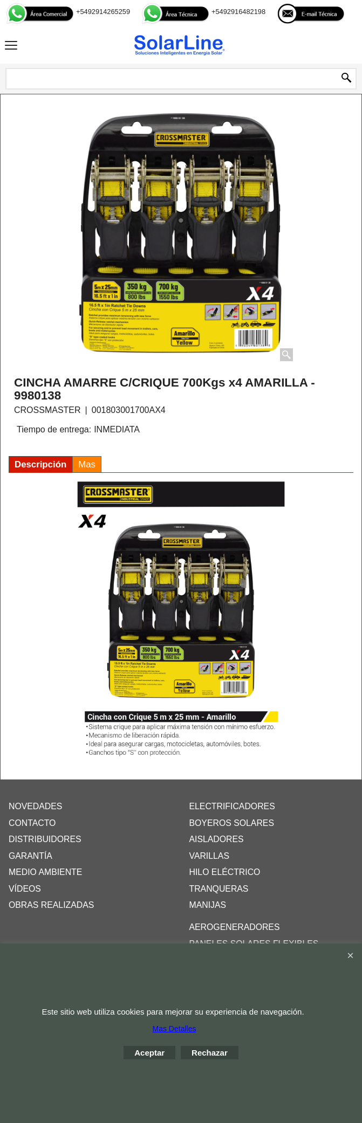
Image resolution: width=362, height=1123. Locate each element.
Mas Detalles (174, 1028)
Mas (86, 464)
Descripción (40, 464)
